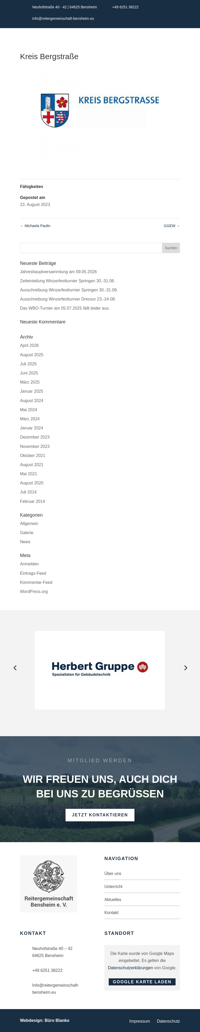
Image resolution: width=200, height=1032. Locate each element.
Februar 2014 (32, 501)
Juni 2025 (29, 373)
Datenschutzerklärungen (130, 968)
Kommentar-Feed (36, 582)
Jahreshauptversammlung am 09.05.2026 (58, 272)
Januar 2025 (31, 391)
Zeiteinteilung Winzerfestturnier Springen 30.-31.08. (67, 281)
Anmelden (29, 564)
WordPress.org (34, 591)
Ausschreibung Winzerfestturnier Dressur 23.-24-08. (68, 299)
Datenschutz (168, 1021)
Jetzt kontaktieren (100, 815)
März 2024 (30, 419)
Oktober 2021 (32, 455)
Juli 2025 (28, 364)
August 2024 (31, 400)
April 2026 (29, 345)
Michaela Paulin (35, 226)
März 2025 (30, 382)
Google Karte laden (142, 982)
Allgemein (29, 523)
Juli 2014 (28, 492)
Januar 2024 (31, 428)
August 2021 (31, 464)
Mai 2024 (28, 410)
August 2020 (31, 483)
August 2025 (31, 355)
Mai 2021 (28, 474)
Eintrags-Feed (33, 573)
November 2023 (35, 446)
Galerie (27, 532)
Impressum (139, 1021)
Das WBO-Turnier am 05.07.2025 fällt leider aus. (65, 308)
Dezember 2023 (35, 437)
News (25, 542)
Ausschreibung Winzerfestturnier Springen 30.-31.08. (69, 290)
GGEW (172, 226)
